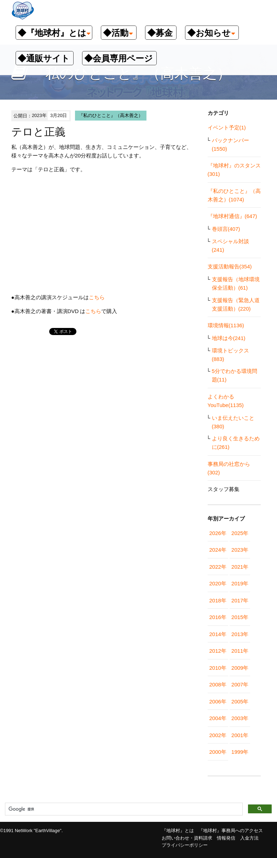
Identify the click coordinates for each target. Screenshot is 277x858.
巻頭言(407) (226, 229)
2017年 (239, 600)
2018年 (217, 600)
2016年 (217, 617)
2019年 (239, 583)
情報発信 (226, 838)
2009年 (239, 668)
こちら (97, 297)
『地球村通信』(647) (232, 216)
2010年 (217, 668)
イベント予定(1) (227, 127)
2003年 (239, 718)
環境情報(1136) (226, 325)
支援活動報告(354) (230, 266)
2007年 (239, 684)
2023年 (239, 550)
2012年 (217, 651)
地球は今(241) (229, 338)
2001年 (239, 735)
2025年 (239, 533)
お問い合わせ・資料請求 (187, 838)
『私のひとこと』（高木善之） (111, 115)
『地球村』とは (178, 830)
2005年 (239, 701)
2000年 (217, 752)
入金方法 (249, 838)
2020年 (217, 583)
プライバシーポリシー (185, 845)
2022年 (217, 567)
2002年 (217, 735)
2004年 (217, 718)
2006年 (217, 701)
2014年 (217, 634)
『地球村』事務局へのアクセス (230, 830)
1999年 (239, 752)
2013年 (239, 634)
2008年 (217, 684)
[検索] (123, 809)
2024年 (217, 550)
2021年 (239, 567)
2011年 (239, 651)
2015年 (239, 617)
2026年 (217, 533)
